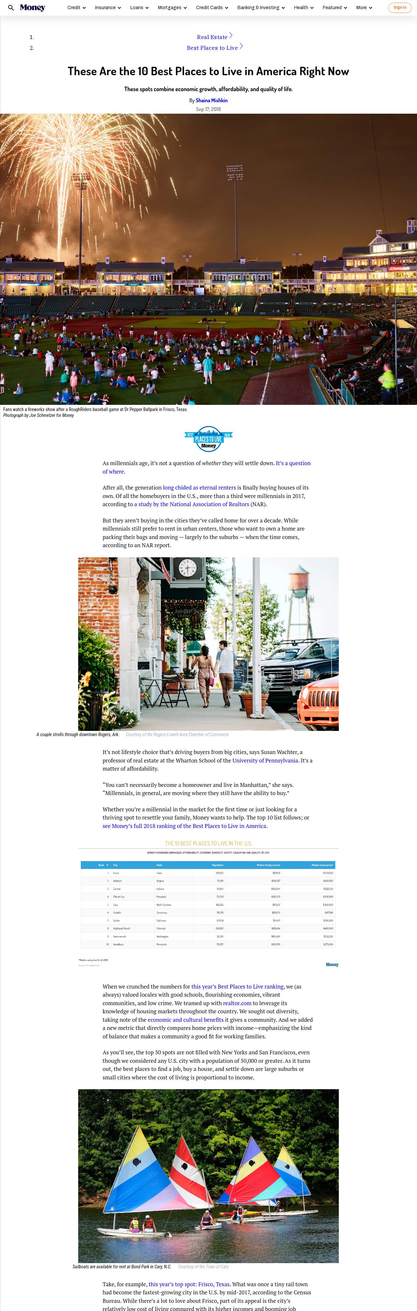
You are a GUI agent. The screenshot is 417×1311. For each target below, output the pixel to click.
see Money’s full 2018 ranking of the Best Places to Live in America (184, 826)
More (361, 7)
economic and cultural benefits (186, 1019)
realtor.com (237, 1003)
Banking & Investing (258, 7)
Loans (136, 7)
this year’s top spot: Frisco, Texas (189, 1284)
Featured (332, 7)
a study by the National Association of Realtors (191, 504)
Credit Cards (209, 7)
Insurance (105, 7)
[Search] (11, 8)
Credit (73, 7)
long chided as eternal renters (199, 487)
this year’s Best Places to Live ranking (238, 986)
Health (301, 7)
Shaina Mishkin (212, 100)
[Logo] (32, 8)
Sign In (400, 7)
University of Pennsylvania (265, 760)
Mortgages (169, 7)
